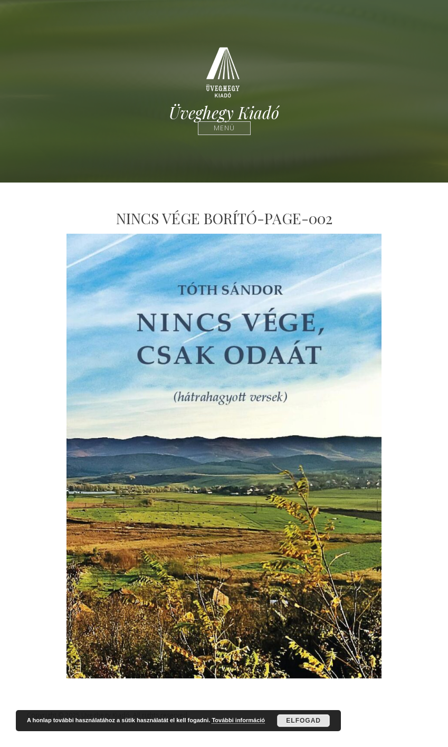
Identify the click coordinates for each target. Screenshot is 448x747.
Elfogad (303, 720)
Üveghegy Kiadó (224, 112)
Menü (224, 127)
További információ (238, 720)
